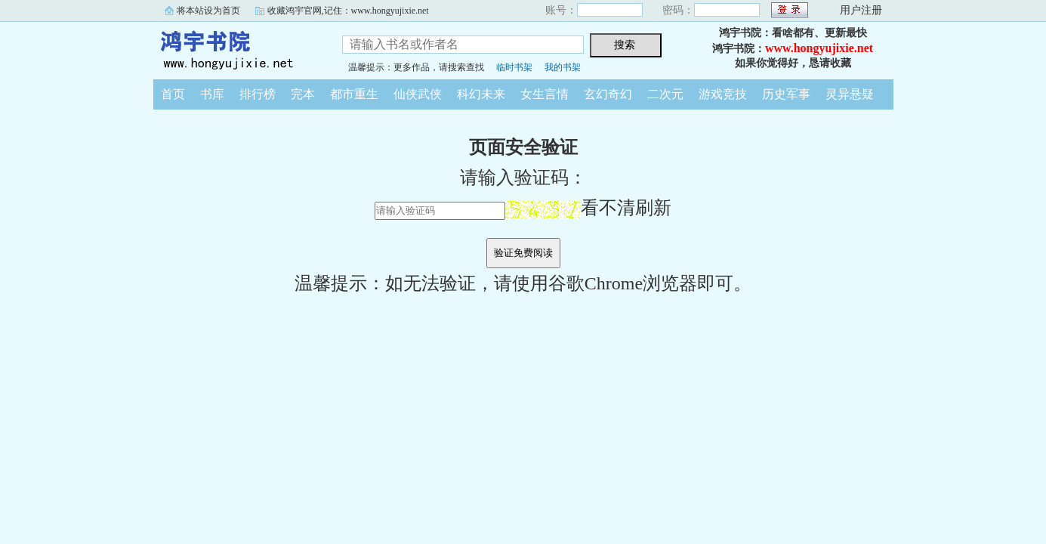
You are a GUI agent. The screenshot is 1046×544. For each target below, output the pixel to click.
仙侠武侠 (417, 94)
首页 (173, 94)
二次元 (665, 94)
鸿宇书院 (236, 48)
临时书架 (514, 67)
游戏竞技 (723, 94)
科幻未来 (481, 94)
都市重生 (354, 94)
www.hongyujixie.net (819, 48)
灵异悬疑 (849, 94)
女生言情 (544, 94)
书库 (212, 94)
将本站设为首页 (208, 10)
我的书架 (563, 67)
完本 (303, 94)
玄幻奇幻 (608, 94)
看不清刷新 (588, 208)
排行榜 (257, 94)
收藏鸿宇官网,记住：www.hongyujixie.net (348, 10)
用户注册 (861, 10)
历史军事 (786, 94)
